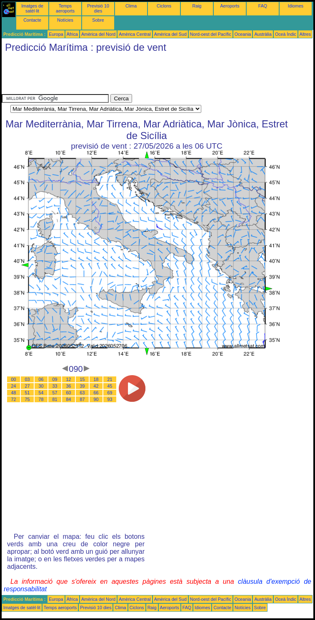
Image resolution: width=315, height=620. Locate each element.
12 (68, 379)
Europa (56, 34)
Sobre (98, 19)
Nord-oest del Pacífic (210, 34)
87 (82, 399)
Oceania (243, 34)
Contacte (32, 19)
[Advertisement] (153, 75)
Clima (131, 5)
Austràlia (262, 34)
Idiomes (295, 5)
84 (68, 399)
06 (41, 379)
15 (82, 379)
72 (13, 399)
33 (55, 385)
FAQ (262, 5)
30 (41, 385)
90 (96, 399)
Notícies (65, 19)
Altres (305, 34)
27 (27, 385)
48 (13, 392)
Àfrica (72, 34)
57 (55, 392)
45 (110, 385)
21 (110, 379)
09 (55, 379)
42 (96, 385)
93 (110, 399)
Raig (197, 5)
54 (41, 392)
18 (96, 379)
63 (82, 392)
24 (13, 385)
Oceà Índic (285, 34)
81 (55, 399)
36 (68, 385)
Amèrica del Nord (98, 34)
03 (27, 379)
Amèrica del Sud (170, 34)
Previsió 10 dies (98, 8)
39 (82, 385)
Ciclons (164, 5)
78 (41, 399)
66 (96, 392)
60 (68, 392)
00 (13, 379)
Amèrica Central (134, 34)
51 (27, 392)
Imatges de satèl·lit (32, 8)
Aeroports (229, 5)
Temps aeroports (65, 8)
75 (27, 399)
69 (110, 392)
